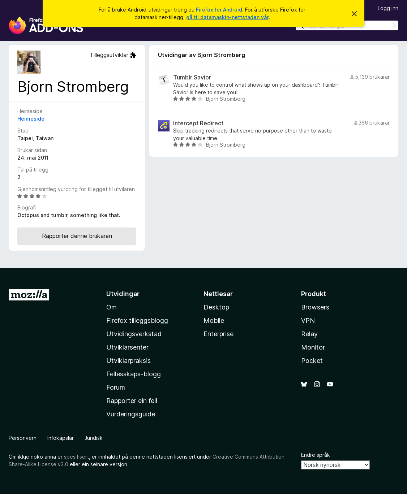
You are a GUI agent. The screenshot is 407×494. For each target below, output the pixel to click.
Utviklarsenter (127, 347)
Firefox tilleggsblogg (137, 320)
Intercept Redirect (198, 123)
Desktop (216, 307)
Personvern (23, 438)
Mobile (214, 320)
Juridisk (94, 438)
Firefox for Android (219, 9)
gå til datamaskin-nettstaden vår (227, 17)
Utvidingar (123, 294)
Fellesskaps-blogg (133, 374)
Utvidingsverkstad (134, 334)
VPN (308, 320)
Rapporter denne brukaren (77, 235)
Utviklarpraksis (128, 360)
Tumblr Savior (192, 77)
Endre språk (315, 455)
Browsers (315, 307)
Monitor (313, 347)
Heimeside (30, 119)
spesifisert (76, 457)
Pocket (312, 360)
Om (111, 307)
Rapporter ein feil (131, 400)
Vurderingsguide (130, 414)
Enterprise (219, 334)
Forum (115, 387)
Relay (309, 334)
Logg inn (388, 8)
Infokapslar (60, 438)
